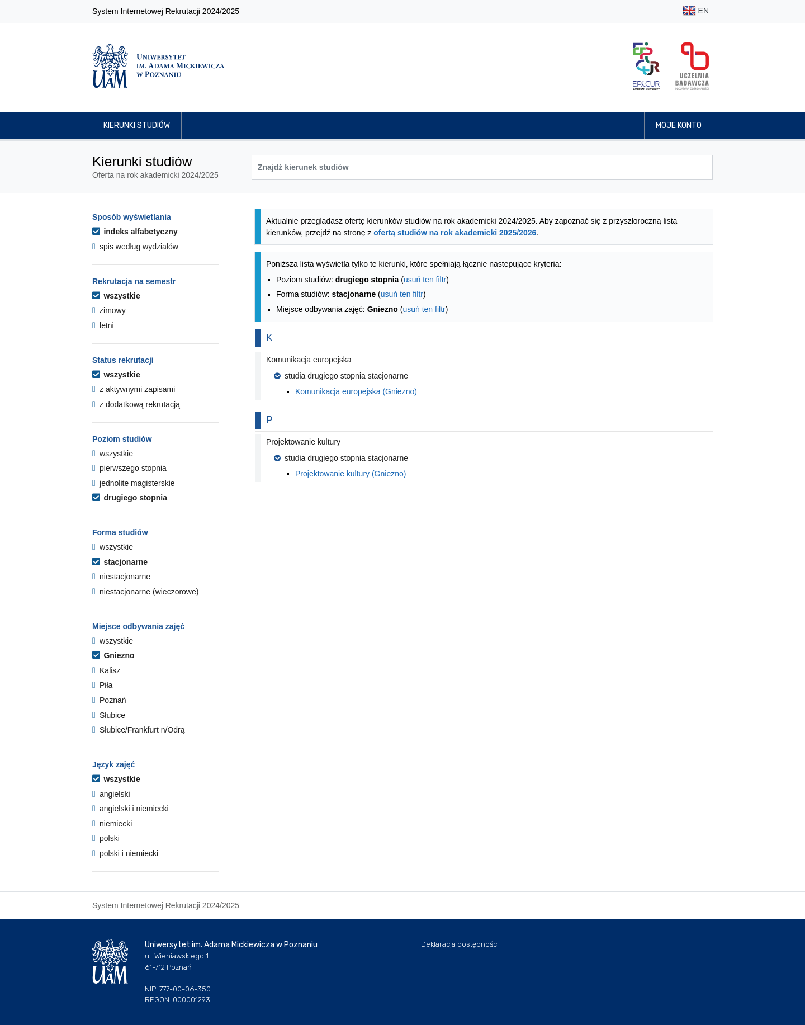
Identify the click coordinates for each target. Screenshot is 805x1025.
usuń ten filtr (425, 279)
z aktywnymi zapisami (133, 389)
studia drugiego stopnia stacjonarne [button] (341, 375)
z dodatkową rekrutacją (136, 404)
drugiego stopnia (129, 497)
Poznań (109, 700)
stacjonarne (120, 562)
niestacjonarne (121, 576)
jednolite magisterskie (133, 483)
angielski (111, 794)
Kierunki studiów (136, 125)
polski (106, 838)
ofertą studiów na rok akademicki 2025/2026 (454, 232)
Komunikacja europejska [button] (309, 359)
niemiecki (112, 823)
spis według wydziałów (135, 246)
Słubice (108, 715)
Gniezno (113, 655)
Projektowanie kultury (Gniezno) (350, 473)
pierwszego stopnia (129, 468)
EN (696, 11)
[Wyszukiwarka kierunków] (482, 167)
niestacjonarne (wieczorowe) (145, 591)
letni (103, 325)
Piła (102, 685)
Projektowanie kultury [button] (303, 441)
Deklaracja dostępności (460, 944)
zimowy (109, 310)
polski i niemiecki (125, 853)
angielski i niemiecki (130, 808)
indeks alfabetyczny (135, 231)
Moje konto (679, 125)
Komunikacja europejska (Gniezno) (356, 391)
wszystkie (116, 295)
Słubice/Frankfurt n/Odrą (138, 729)
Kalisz (106, 670)
